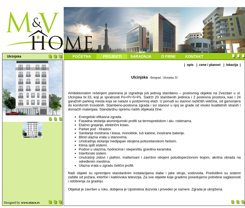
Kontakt (194, 56)
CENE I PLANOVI (209, 65)
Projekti (111, 56)
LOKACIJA (232, 65)
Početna (82, 56)
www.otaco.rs (30, 202)
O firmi (168, 56)
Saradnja (141, 56)
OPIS (190, 65)
